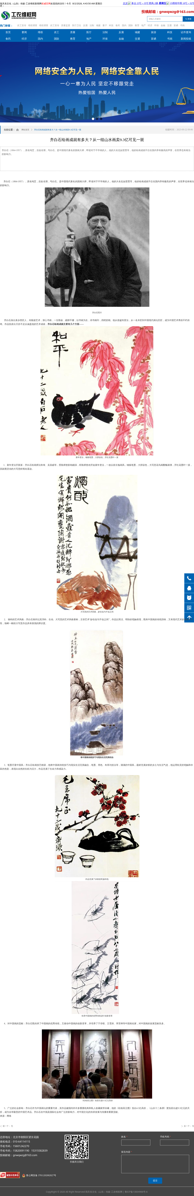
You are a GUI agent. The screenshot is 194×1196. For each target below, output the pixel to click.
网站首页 (25, 130)
